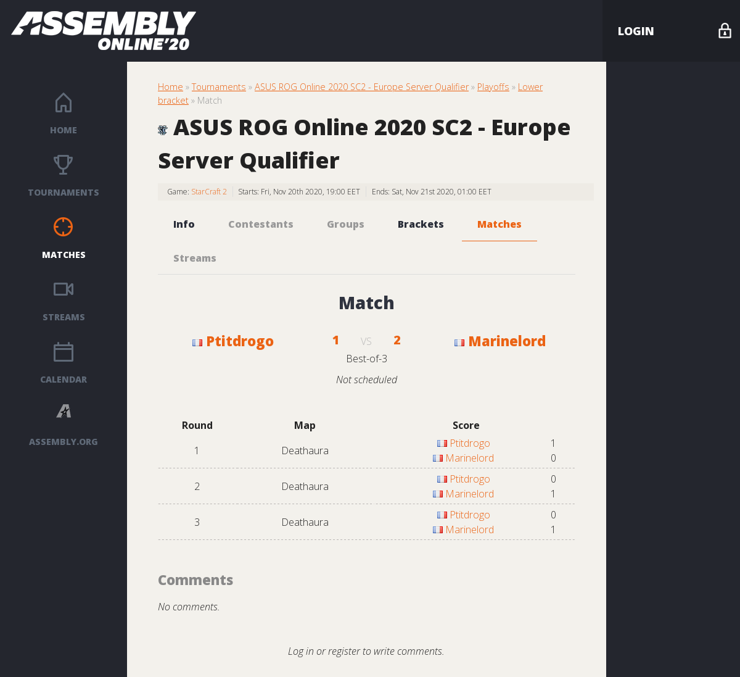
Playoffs (493, 87)
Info (184, 224)
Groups (345, 224)
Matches (64, 254)
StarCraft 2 (209, 191)
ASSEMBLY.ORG (63, 441)
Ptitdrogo (233, 340)
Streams (64, 317)
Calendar (63, 379)
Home (63, 130)
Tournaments (63, 192)
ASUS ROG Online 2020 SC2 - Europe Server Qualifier (362, 87)
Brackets (421, 224)
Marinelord (500, 340)
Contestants (261, 224)
